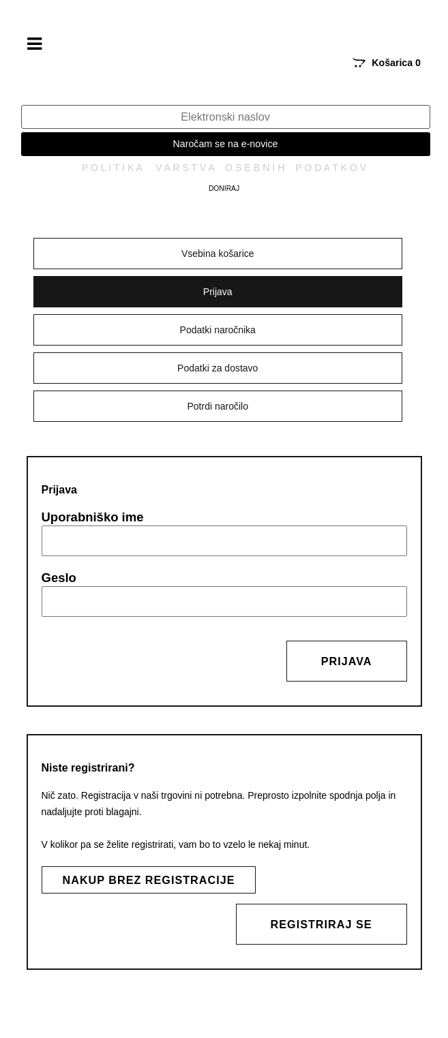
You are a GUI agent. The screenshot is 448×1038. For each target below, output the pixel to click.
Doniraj (224, 188)
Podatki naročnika (218, 329)
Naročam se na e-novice (225, 143)
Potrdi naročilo (218, 406)
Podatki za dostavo (217, 368)
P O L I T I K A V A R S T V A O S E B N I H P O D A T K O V (224, 167)
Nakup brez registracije (149, 880)
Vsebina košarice (217, 253)
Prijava (218, 291)
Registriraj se (321, 924)
